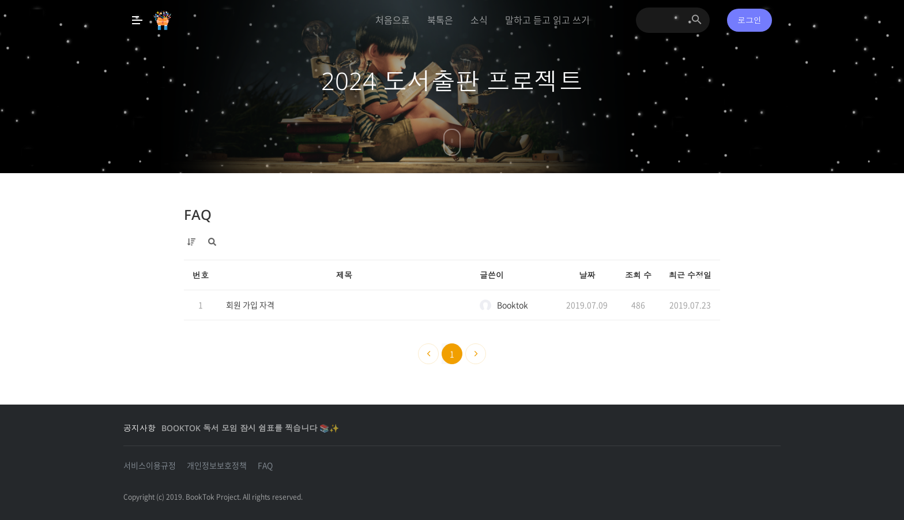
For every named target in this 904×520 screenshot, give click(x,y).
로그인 (749, 19)
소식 (479, 20)
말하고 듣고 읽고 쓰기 (547, 20)
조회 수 (638, 275)
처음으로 (392, 20)
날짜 (587, 275)
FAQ (198, 214)
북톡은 (440, 20)
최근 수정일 (690, 275)
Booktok (504, 305)
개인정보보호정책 (217, 465)
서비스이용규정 (149, 465)
